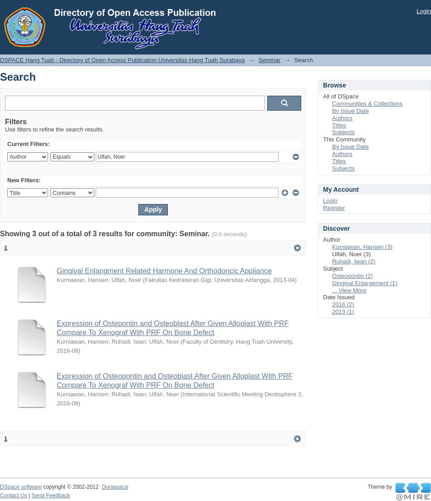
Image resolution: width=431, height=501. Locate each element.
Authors (342, 118)
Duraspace (115, 487)
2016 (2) (343, 304)
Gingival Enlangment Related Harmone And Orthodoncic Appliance (164, 271)
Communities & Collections (367, 103)
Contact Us (13, 495)
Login (423, 11)
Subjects (343, 132)
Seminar (269, 60)
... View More (349, 290)
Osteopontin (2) (352, 275)
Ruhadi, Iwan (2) (353, 261)
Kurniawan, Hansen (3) (362, 246)
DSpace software (21, 487)
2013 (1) (343, 311)
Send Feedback (51, 495)
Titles (339, 125)
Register (334, 207)
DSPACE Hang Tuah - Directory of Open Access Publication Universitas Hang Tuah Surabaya (122, 60)
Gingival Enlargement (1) (364, 283)
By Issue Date (350, 110)
